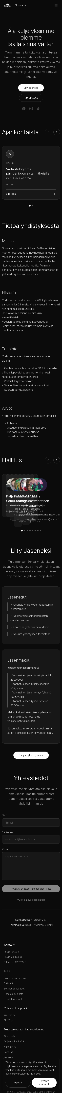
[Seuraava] (56, 132)
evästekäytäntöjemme (17, 1073)
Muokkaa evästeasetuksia (31, 885)
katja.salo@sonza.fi (16, 506)
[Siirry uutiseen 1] (30, 206)
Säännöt (8, 968)
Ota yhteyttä (31, 97)
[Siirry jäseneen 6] (35, 516)
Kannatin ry (10, 1032)
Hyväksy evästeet (44, 1082)
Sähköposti (8, 817)
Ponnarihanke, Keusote (16, 1048)
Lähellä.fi (9, 1037)
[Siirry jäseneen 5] (32, 516)
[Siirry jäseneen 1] (22, 516)
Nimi (4, 800)
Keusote (8, 1042)
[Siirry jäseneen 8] (40, 516)
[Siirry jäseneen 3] (27, 516)
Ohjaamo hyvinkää (14, 1026)
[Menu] (56, 5)
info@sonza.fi (39, 905)
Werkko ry (9, 1000)
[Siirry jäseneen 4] (30, 516)
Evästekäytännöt (13, 984)
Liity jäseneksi (31, 87)
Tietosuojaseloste (13, 979)
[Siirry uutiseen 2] (32, 205)
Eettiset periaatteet (14, 974)
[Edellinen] (48, 132)
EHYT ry (8, 1005)
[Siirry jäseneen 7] (38, 516)
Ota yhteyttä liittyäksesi (31, 740)
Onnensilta (9, 1021)
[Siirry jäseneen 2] (24, 516)
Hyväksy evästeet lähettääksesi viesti (31, 874)
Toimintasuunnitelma (15, 963)
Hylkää (18, 1082)
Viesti (5, 834)
